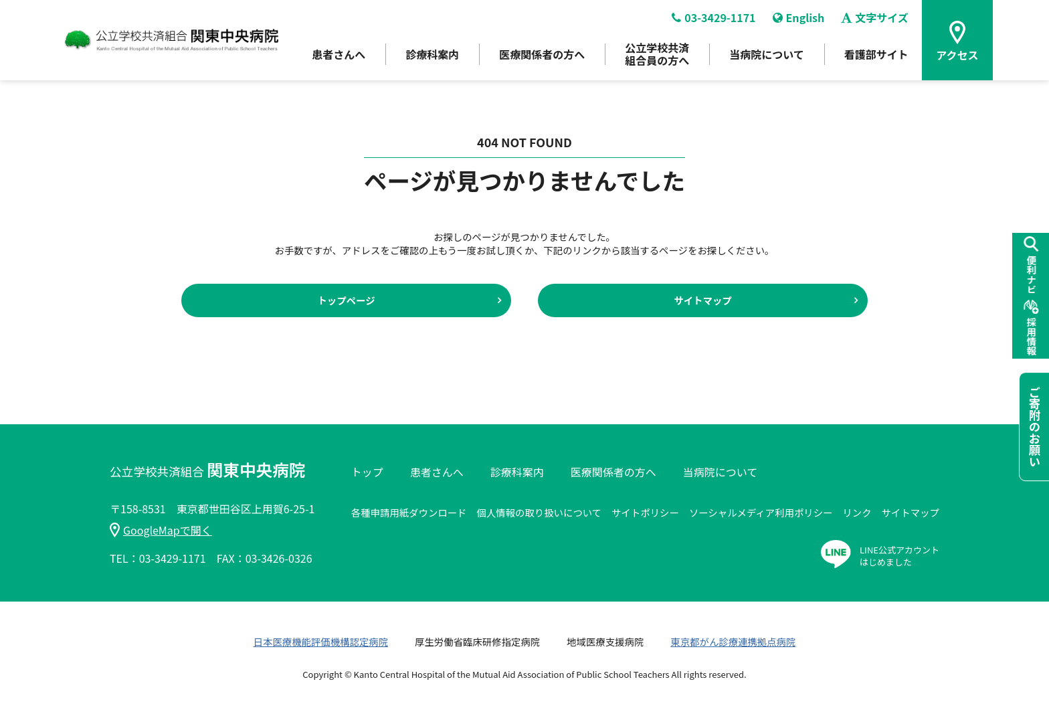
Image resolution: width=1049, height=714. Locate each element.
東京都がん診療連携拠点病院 (732, 641)
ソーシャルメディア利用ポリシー (761, 512)
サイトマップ (702, 300)
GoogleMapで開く (161, 530)
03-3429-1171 (713, 17)
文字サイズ (875, 17)
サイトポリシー (645, 512)
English (799, 17)
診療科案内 (432, 54)
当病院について (766, 54)
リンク (856, 512)
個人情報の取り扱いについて (538, 512)
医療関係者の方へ (542, 54)
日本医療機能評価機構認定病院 (321, 641)
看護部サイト (876, 54)
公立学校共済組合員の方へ (657, 53)
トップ (367, 472)
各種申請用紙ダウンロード (409, 512)
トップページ (346, 300)
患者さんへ (338, 54)
